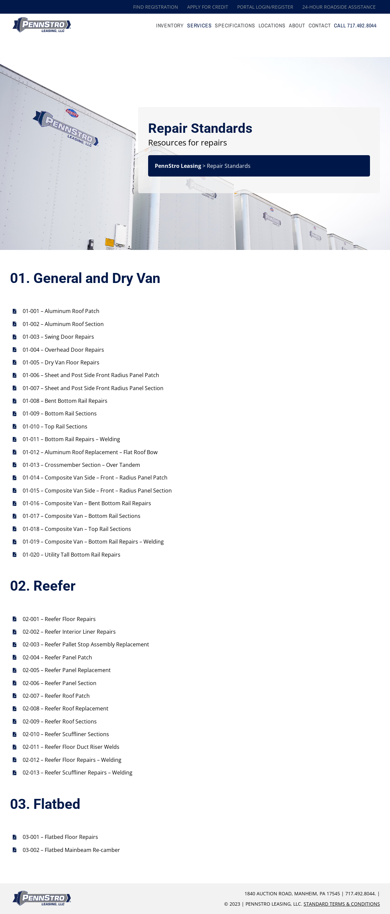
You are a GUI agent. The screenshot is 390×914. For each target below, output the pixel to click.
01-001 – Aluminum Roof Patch (61, 311)
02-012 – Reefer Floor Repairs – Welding (72, 760)
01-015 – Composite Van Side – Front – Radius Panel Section (97, 490)
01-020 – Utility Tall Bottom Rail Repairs (71, 554)
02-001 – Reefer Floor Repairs (59, 619)
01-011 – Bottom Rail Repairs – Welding (71, 439)
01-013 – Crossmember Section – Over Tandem (81, 465)
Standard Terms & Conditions (342, 904)
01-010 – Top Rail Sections (55, 426)
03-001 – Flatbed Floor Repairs (60, 837)
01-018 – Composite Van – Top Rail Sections (77, 529)
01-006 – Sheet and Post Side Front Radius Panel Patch (91, 375)
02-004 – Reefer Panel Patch (57, 657)
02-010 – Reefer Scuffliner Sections (66, 734)
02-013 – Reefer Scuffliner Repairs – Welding (77, 772)
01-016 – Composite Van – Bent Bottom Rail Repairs (87, 503)
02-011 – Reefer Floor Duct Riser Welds (71, 746)
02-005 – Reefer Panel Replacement (67, 670)
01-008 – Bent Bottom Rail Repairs (65, 400)
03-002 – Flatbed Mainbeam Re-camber (71, 850)
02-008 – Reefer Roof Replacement (65, 708)
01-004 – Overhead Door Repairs (63, 349)
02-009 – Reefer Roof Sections (60, 721)
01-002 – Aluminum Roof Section (63, 324)
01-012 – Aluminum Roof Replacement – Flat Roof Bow (90, 452)
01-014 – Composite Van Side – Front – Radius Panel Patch (95, 477)
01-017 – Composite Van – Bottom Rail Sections (81, 516)
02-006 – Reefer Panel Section (59, 683)
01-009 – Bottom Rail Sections (60, 413)
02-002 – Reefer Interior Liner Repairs (69, 631)
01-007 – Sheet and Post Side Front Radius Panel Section (93, 388)
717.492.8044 (360, 893)
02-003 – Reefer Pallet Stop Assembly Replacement (86, 644)
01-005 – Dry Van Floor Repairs (61, 362)
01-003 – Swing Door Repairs (58, 336)
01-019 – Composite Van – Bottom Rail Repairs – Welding (93, 541)
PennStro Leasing (178, 166)
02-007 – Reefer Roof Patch (56, 695)
